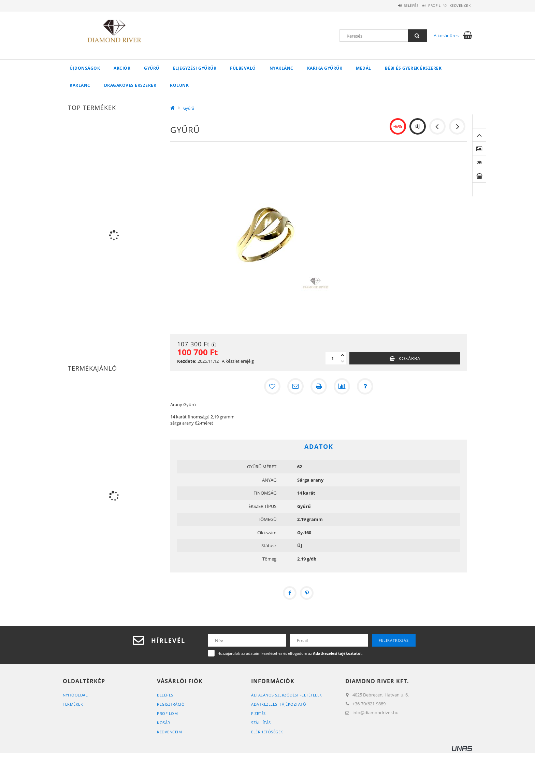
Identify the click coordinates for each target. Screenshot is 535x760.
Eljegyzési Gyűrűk (195, 68)
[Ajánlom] (295, 386)
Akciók (122, 68)
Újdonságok (85, 68)
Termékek (73, 704)
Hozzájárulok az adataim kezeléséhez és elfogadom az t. (290, 653)
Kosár (163, 722)
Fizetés (258, 713)
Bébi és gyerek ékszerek (413, 68)
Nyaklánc (281, 68)
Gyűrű (151, 68)
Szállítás (261, 722)
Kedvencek (456, 5)
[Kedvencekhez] (272, 386)
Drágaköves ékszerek (130, 85)
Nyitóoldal (75, 694)
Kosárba (409, 358)
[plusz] (342, 355)
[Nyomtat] (318, 386)
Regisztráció (171, 704)
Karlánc (80, 85)
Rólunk (179, 85)
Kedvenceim (169, 731)
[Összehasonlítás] (342, 386)
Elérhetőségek (267, 731)
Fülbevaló (243, 68)
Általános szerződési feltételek (286, 694)
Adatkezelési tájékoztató (278, 704)
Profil (424, 5)
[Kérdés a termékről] (365, 386)
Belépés (393, 5)
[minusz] (342, 361)
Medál (363, 68)
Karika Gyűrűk (325, 68)
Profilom (167, 713)
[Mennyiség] (332, 358)
